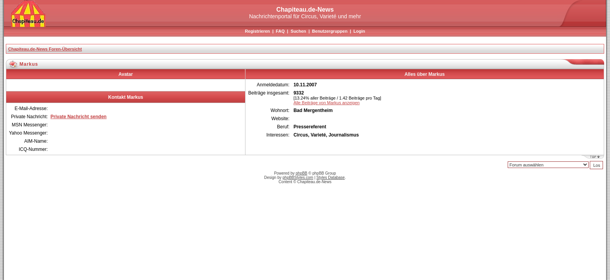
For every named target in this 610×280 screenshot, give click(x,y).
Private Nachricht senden (79, 116)
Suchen (298, 31)
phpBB (301, 173)
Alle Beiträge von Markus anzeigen (326, 102)
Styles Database (330, 177)
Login (359, 31)
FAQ (280, 31)
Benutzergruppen (329, 31)
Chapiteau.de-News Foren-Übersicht (45, 49)
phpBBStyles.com (297, 177)
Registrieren (257, 31)
